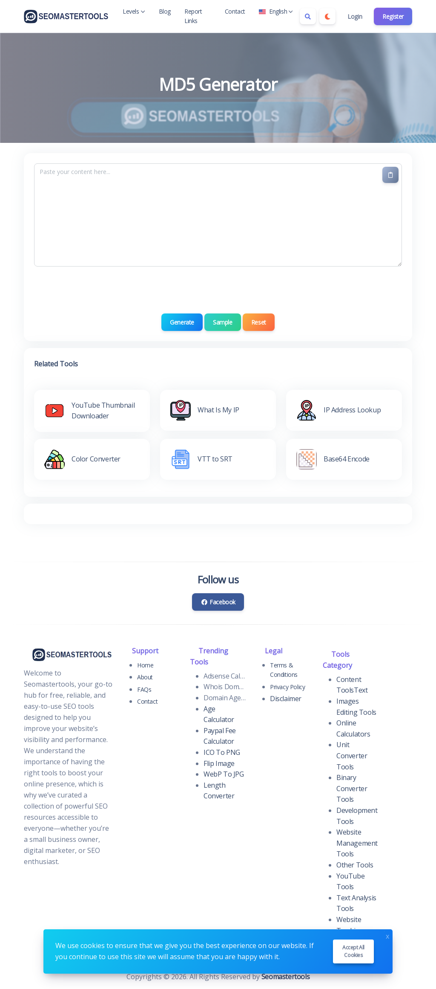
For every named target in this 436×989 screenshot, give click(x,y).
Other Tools (354, 865)
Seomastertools (285, 976)
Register (393, 16)
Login (354, 16)
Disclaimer (285, 698)
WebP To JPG (224, 774)
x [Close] (387, 935)
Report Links (193, 16)
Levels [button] (134, 11)
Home (145, 665)
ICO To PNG (222, 752)
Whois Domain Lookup (225, 686)
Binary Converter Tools (351, 788)
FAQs (144, 689)
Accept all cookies (353, 951)
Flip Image (219, 763)
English (276, 11)
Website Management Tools (357, 842)
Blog (165, 11)
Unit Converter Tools (351, 755)
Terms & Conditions (284, 670)
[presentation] (218, 290)
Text (360, 690)
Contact (235, 11)
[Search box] (308, 16)
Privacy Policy (287, 687)
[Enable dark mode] (327, 16)
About (145, 677)
